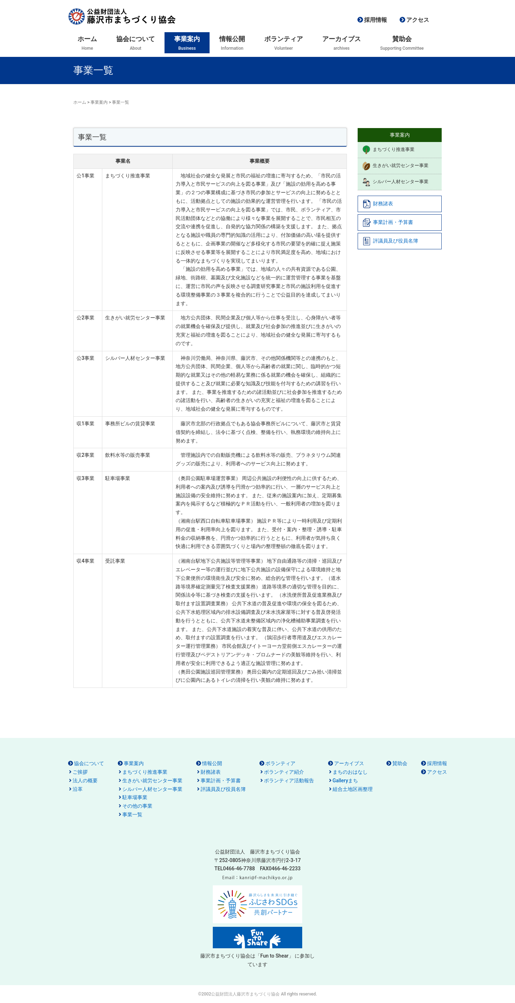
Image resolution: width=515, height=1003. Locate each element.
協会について (89, 763)
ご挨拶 (80, 772)
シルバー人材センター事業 (395, 182)
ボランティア (280, 763)
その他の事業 (137, 806)
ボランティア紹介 (284, 772)
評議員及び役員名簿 (390, 241)
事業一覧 (132, 814)
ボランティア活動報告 (289, 780)
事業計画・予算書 (387, 222)
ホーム (79, 102)
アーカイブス (349, 763)
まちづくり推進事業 (388, 150)
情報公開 (212, 763)
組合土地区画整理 (353, 789)
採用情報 (375, 19)
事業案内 (99, 102)
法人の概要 (85, 780)
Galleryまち (345, 780)
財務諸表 (377, 204)
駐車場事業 (134, 797)
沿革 (78, 789)
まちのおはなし (350, 772)
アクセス (417, 19)
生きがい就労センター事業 (395, 166)
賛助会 (399, 763)
